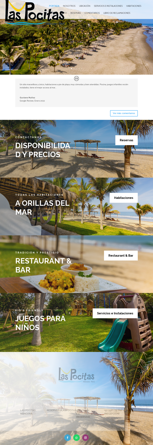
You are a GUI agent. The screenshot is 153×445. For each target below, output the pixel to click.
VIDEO (63, 13)
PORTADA (54, 6)
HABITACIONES (133, 6)
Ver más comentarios (124, 113)
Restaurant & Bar (120, 255)
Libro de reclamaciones (117, 13)
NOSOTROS (69, 6)
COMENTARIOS (92, 13)
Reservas (126, 140)
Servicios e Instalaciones (115, 313)
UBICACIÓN (84, 6)
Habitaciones (123, 198)
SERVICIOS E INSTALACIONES (108, 6)
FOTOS (53, 13)
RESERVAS (76, 13)
